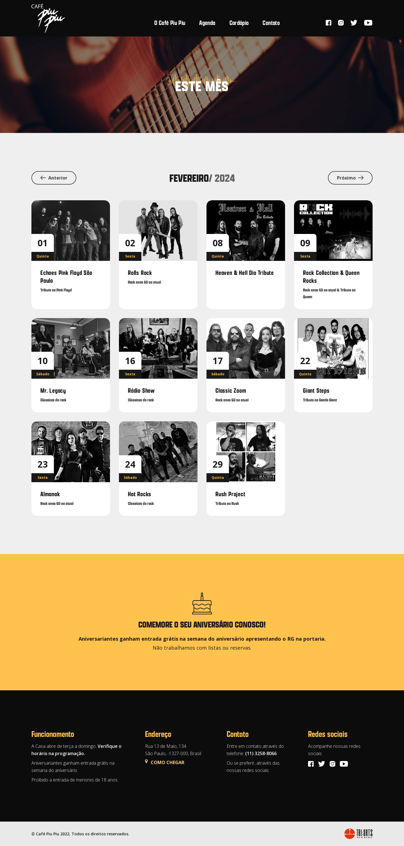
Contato (271, 23)
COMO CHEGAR (164, 762)
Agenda (207, 23)
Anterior (53, 178)
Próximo (350, 178)
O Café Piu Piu (169, 23)
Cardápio (239, 23)
